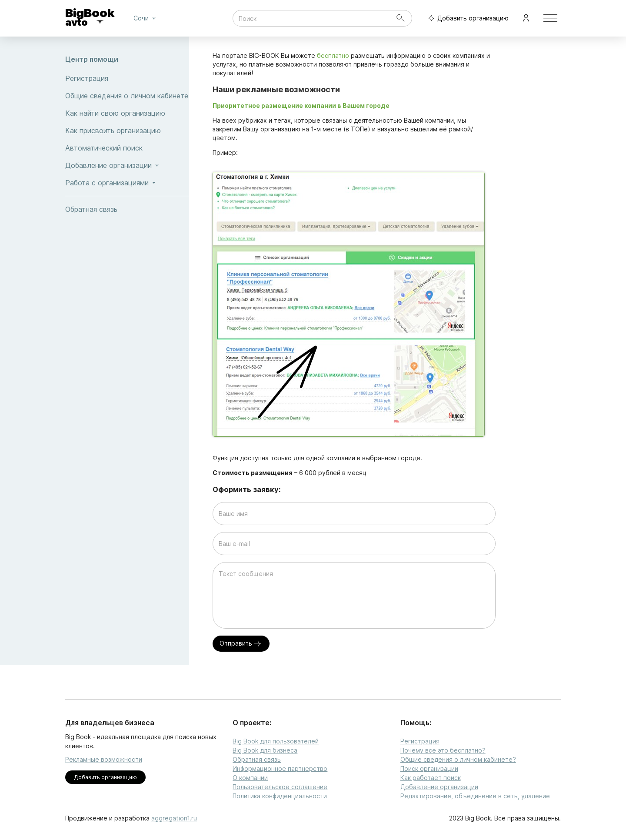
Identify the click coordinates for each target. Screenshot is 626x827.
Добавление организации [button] (127, 165)
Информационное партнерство (280, 768)
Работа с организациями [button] (127, 182)
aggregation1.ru (174, 818)
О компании (250, 777)
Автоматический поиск (127, 148)
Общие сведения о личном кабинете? (458, 759)
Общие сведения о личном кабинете (127, 95)
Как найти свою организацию (127, 113)
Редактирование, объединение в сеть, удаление (475, 796)
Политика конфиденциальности (280, 796)
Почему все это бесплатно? (443, 750)
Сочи (146, 18)
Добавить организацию (466, 18)
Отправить (241, 644)
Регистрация (127, 78)
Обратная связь (127, 209)
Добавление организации (439, 786)
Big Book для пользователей (276, 741)
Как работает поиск (430, 777)
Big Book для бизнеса (265, 750)
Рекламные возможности (103, 759)
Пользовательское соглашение (280, 786)
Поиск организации (429, 768)
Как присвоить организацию (127, 130)
